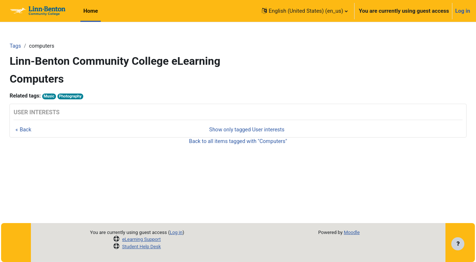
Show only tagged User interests (247, 130)
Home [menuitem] (90, 11)
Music (66, 97)
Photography (88, 97)
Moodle (352, 232)
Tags (31, 46)
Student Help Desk (141, 246)
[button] (305, 11)
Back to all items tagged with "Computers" (238, 142)
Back (42, 130)
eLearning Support (141, 239)
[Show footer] (457, 243)
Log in (462, 11)
